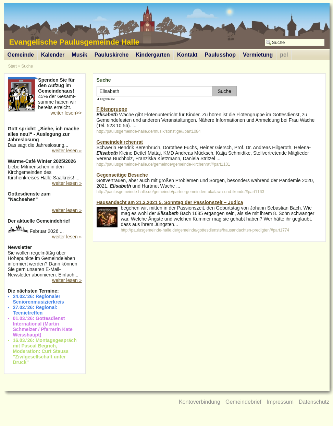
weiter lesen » (67, 150)
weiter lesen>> (66, 113)
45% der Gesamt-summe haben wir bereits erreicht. (45, 94)
